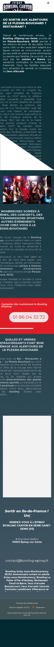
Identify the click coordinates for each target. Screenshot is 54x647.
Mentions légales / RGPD (19, 603)
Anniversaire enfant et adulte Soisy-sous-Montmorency (27, 571)
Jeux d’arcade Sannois (35, 581)
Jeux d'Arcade (15, 71)
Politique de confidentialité (27, 598)
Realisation (40, 603)
